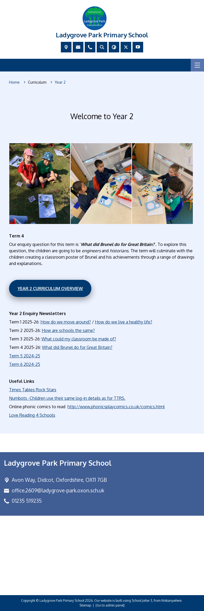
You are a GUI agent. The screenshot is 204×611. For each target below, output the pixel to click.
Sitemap (85, 605)
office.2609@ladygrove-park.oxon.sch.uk (58, 490)
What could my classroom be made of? (78, 339)
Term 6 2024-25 (24, 364)
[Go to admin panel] (110, 605)
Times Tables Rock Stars (32, 389)
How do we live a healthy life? (123, 322)
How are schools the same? (68, 330)
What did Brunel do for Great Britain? (77, 347)
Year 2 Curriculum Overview (50, 288)
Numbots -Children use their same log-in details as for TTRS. (67, 398)
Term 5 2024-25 (24, 355)
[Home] (14, 82)
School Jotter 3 (142, 601)
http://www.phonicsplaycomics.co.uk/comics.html (116, 406)
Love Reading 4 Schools (32, 415)
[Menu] (197, 65)
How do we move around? (65, 322)
